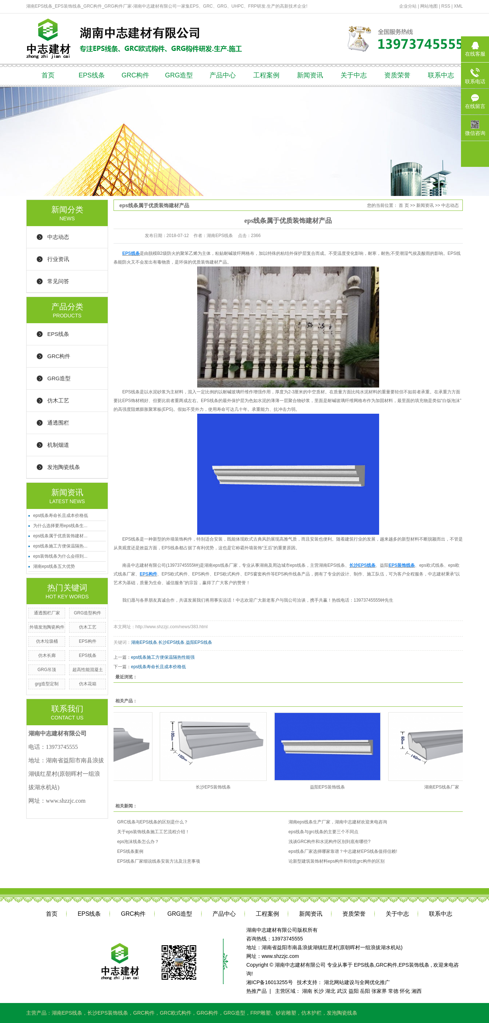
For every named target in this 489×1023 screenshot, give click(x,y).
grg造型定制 (47, 683)
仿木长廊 (47, 655)
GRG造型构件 (87, 612)
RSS (445, 6)
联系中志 (441, 75)
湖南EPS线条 (144, 642)
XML (458, 6)
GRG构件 (207, 1013)
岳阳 (365, 991)
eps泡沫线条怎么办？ (138, 841)
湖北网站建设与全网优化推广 (357, 982)
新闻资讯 (310, 75)
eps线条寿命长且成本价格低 (60, 515)
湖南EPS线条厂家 (443, 787)
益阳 (354, 991)
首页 (48, 75)
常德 (393, 991)
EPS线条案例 (130, 851)
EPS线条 (92, 75)
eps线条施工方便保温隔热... (60, 546)
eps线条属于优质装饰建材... (60, 535)
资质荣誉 (397, 75)
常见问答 (58, 281)
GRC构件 (135, 75)
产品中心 (223, 75)
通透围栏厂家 (47, 612)
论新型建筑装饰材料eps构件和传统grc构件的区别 (337, 861)
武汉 (342, 991)
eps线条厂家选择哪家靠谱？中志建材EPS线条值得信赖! (343, 851)
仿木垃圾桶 (47, 641)
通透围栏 (58, 423)
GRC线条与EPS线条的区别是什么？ (152, 822)
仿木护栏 (311, 1013)
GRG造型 (179, 75)
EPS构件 (87, 641)
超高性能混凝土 (87, 669)
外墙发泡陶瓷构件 (46, 627)
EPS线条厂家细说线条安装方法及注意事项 (158, 861)
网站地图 (429, 6)
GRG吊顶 (46, 669)
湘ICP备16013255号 (269, 982)
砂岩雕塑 (286, 1013)
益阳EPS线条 (199, 642)
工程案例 (266, 75)
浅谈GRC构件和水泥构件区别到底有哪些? (329, 841)
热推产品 (256, 991)
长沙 (319, 991)
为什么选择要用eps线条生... (60, 525)
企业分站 (408, 6)
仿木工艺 (58, 400)
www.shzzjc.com (280, 956)
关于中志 (354, 75)
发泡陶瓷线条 (63, 467)
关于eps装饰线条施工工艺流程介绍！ (153, 831)
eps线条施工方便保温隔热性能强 (163, 657)
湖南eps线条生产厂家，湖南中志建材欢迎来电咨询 (338, 822)
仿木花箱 (87, 683)
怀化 (405, 991)
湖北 (330, 991)
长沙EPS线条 (171, 642)
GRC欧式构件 (175, 1013)
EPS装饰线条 (414, 965)
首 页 (404, 205)
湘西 (417, 991)
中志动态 (58, 237)
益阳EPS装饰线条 (328, 787)
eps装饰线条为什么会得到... (60, 556)
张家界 (379, 991)
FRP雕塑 (260, 1013)
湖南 (307, 991)
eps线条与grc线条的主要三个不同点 (323, 831)
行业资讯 (58, 259)
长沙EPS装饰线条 (214, 787)
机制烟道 (58, 445)
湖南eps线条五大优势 (54, 566)
